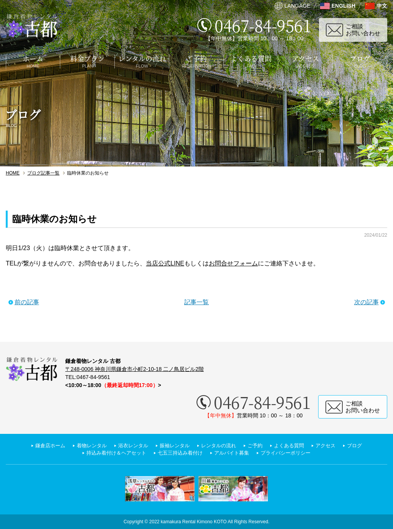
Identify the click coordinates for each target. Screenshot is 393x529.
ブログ (363, 445)
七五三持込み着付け (179, 453)
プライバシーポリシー (291, 453)
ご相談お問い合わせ (363, 29)
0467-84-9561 (263, 25)
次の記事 (366, 302)
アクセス (332, 445)
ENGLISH (343, 6)
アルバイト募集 (234, 453)
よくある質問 (294, 445)
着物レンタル (86, 445)
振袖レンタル (173, 445)
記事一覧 (196, 302)
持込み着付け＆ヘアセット (111, 453)
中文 (381, 6)
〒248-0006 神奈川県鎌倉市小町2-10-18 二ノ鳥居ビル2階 (134, 369)
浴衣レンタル (130, 445)
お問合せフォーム (233, 263)
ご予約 (258, 445)
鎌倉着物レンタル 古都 (32, 25)
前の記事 (27, 302)
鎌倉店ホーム (42, 445)
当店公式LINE (165, 263)
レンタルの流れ (220, 445)
